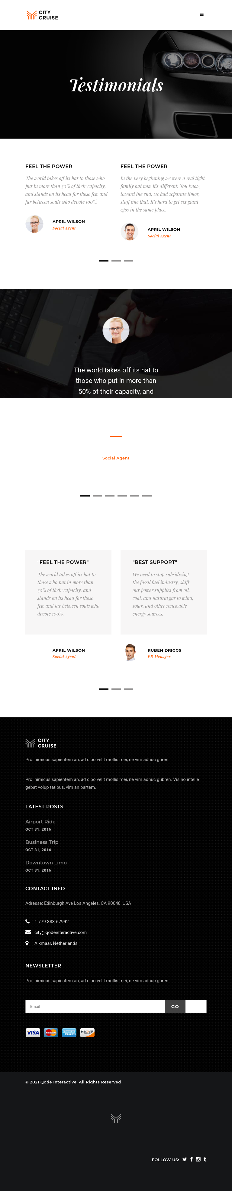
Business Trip (41, 842)
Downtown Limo (46, 863)
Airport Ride (40, 822)
